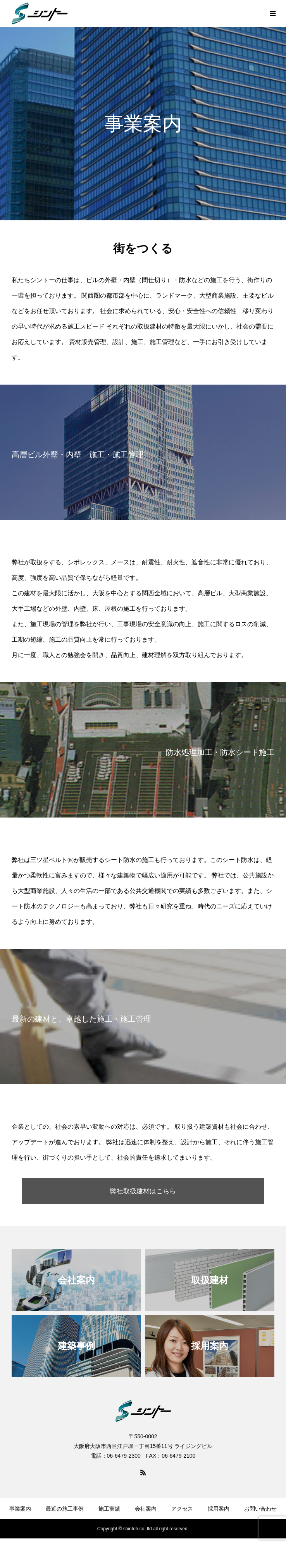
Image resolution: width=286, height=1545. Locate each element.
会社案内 (146, 1510)
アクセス (182, 1510)
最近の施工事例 (65, 1510)
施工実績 (109, 1510)
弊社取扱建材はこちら (143, 1191)
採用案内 (218, 1510)
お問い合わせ (260, 1510)
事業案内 (20, 1510)
